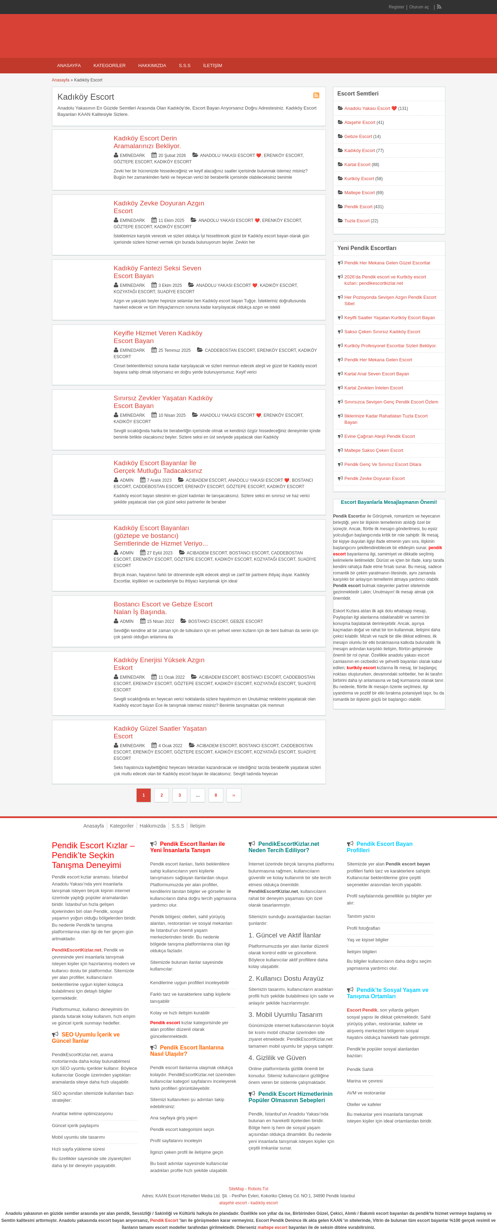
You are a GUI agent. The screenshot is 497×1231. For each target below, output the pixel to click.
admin (127, 480)
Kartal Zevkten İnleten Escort (374, 387)
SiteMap (236, 1188)
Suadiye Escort (176, 291)
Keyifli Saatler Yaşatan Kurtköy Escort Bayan (390, 317)
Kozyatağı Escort (134, 291)
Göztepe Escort (133, 161)
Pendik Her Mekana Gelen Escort (378, 359)
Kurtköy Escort (359, 178)
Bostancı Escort (249, 553)
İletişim (212, 65)
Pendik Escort (359, 206)
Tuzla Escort (357, 220)
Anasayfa (69, 65)
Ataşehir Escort (360, 122)
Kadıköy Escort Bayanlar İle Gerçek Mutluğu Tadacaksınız (158, 466)
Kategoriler (109, 65)
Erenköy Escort (283, 155)
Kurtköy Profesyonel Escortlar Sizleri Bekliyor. (391, 345)
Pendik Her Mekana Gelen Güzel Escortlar (388, 262)
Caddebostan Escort (230, 350)
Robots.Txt (258, 1188)
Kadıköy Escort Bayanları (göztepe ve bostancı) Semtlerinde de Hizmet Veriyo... (161, 535)
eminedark (132, 155)
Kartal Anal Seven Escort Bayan (377, 373)
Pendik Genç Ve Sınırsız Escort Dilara (383, 464)
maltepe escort (273, 1227)
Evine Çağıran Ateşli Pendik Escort (380, 436)
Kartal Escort (358, 164)
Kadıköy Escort (172, 161)
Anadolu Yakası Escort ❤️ (231, 155)
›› (234, 795)
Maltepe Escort (360, 192)
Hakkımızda (152, 65)
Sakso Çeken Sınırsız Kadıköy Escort (382, 331)
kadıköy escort (264, 1202)
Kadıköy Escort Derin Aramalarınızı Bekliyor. (147, 142)
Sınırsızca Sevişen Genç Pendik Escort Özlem (391, 401)
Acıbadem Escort (206, 480)
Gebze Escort (246, 621)
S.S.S (184, 65)
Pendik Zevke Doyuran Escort (375, 478)
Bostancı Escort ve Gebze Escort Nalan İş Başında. (163, 608)
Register (397, 7)
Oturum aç (419, 7)
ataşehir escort (233, 1202)
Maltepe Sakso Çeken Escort (374, 450)
